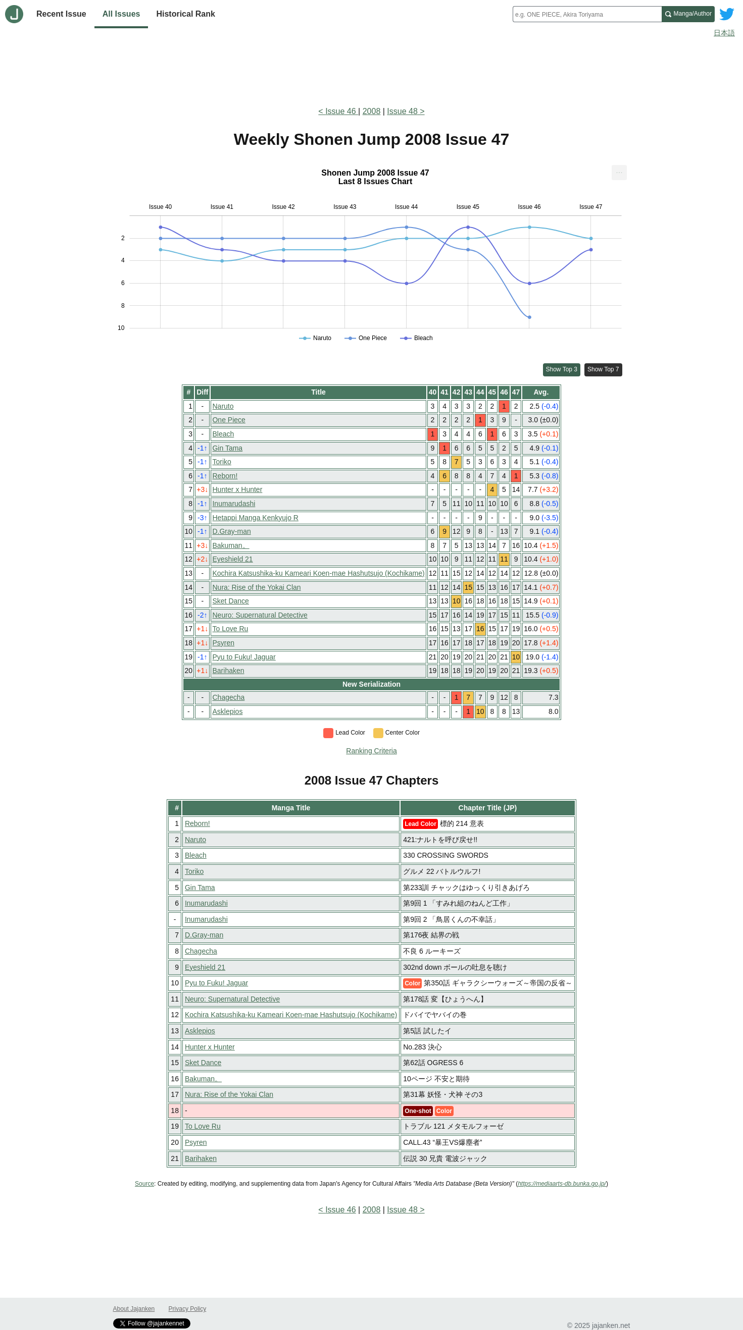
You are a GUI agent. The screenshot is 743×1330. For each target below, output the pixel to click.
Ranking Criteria (371, 751)
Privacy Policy (188, 1308)
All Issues (121, 14)
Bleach (223, 434)
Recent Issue (61, 14)
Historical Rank (185, 14)
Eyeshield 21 (232, 559)
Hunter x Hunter (237, 489)
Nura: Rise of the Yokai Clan (256, 587)
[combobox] (587, 14)
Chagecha (228, 697)
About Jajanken (134, 1308)
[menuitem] (619, 172)
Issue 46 (341, 111)
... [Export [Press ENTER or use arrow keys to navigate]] (619, 170)
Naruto (222, 406)
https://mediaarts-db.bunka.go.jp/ (562, 1183)
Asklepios (227, 711)
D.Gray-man (231, 531)
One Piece (228, 420)
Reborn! (224, 476)
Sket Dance (230, 601)
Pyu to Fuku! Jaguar (243, 657)
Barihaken (228, 671)
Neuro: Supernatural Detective (259, 615)
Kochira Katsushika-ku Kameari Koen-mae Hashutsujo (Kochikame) (318, 573)
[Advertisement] (371, 69)
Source (144, 1183)
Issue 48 (402, 111)
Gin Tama (227, 448)
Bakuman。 (230, 545)
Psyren (223, 643)
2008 (372, 111)
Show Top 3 (562, 369)
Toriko (221, 462)
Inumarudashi (233, 504)
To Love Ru (230, 629)
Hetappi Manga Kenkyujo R (255, 518)
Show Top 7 (603, 369)
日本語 (724, 33)
